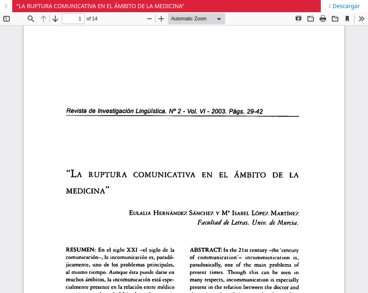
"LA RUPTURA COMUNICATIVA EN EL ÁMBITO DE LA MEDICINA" (100, 6)
